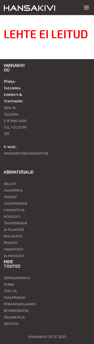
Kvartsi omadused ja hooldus (14, 249)
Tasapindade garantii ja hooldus (15, 210)
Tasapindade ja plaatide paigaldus (15, 230)
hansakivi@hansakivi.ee (26, 153)
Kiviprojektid (16, 310)
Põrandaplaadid (20, 304)
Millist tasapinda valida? (13, 190)
